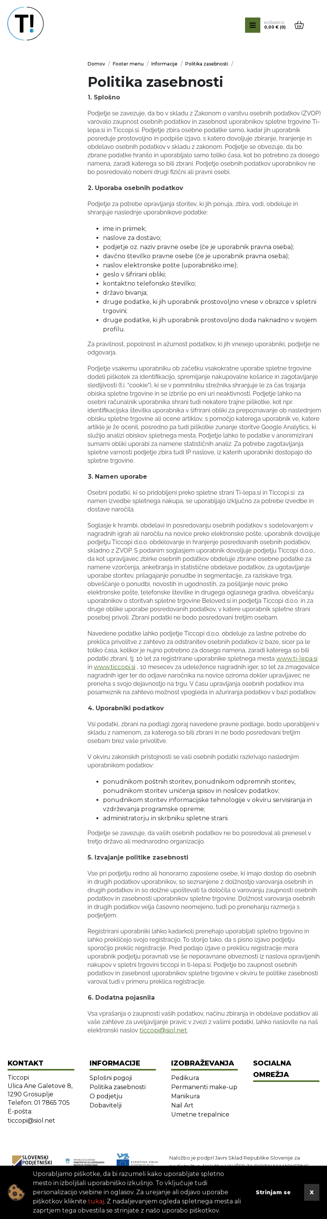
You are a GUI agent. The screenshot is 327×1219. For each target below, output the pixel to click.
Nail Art (182, 1105)
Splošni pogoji (111, 1078)
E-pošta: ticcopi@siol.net (31, 1116)
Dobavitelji (106, 1105)
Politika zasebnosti (118, 1087)
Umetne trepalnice (200, 1114)
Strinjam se (273, 1192)
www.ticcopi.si (114, 667)
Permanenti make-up (204, 1087)
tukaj (96, 1201)
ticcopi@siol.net (163, 1030)
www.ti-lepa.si (296, 658)
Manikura (185, 1096)
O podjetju (106, 1096)
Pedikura (185, 1078)
